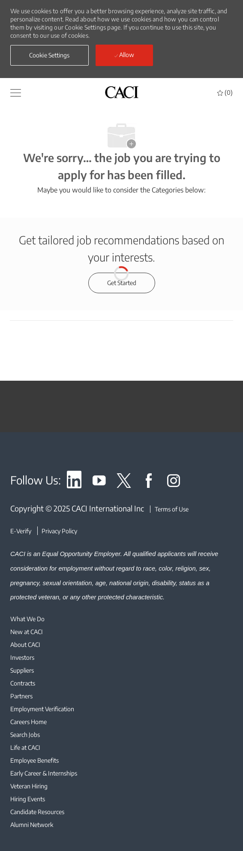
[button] (15, 92)
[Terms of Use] (169, 509)
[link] (74, 482)
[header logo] (121, 92)
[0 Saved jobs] (225, 92)
